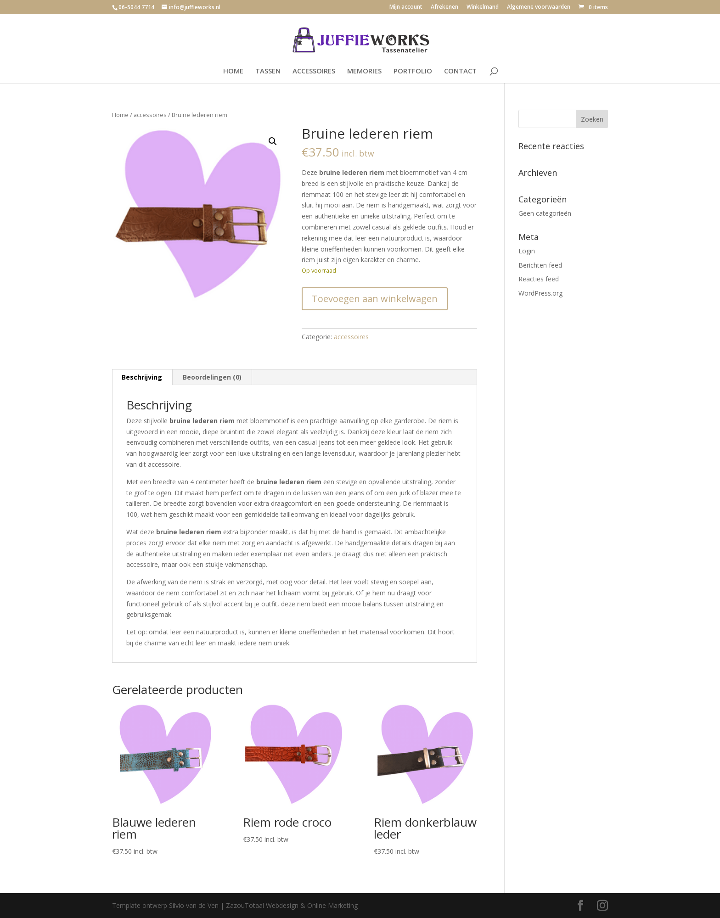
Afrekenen (444, 7)
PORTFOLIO (413, 71)
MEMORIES (364, 71)
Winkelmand (483, 7)
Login (526, 250)
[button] (272, 141)
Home (120, 115)
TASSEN (268, 71)
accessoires (150, 115)
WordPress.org (540, 293)
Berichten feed (540, 265)
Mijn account (405, 7)
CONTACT (460, 71)
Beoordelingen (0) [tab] (212, 377)
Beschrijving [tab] (142, 377)
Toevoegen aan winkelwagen (375, 298)
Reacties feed (538, 278)
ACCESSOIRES (313, 71)
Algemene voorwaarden (538, 7)
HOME (233, 71)
